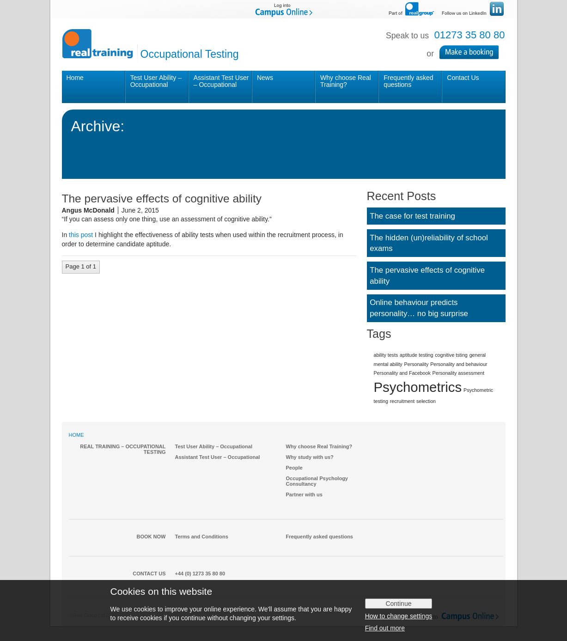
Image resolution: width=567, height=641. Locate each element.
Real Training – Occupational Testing (122, 449)
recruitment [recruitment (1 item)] (402, 401)
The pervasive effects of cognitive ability (427, 276)
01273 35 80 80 (469, 35)
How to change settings (399, 616)
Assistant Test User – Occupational (221, 81)
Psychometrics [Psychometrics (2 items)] (418, 387)
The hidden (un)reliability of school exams (429, 243)
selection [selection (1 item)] (426, 401)
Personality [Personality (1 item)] (416, 364)
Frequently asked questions (408, 81)
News (265, 77)
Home (75, 77)
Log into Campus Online (284, 9)
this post (81, 234)
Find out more (385, 628)
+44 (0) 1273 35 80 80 (200, 573)
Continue (398, 603)
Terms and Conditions (201, 536)
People (294, 467)
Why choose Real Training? (345, 81)
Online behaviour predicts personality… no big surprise (419, 308)
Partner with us (304, 494)
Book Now (151, 536)
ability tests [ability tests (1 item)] (386, 355)
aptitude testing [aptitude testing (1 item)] (416, 355)
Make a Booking (472, 52)
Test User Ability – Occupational (156, 81)
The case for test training (412, 216)
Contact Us (463, 77)
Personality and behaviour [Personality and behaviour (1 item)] (458, 364)
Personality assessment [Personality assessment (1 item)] (459, 373)
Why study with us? (310, 457)
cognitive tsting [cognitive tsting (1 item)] (451, 355)
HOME (76, 435)
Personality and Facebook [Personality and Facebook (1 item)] (402, 373)
